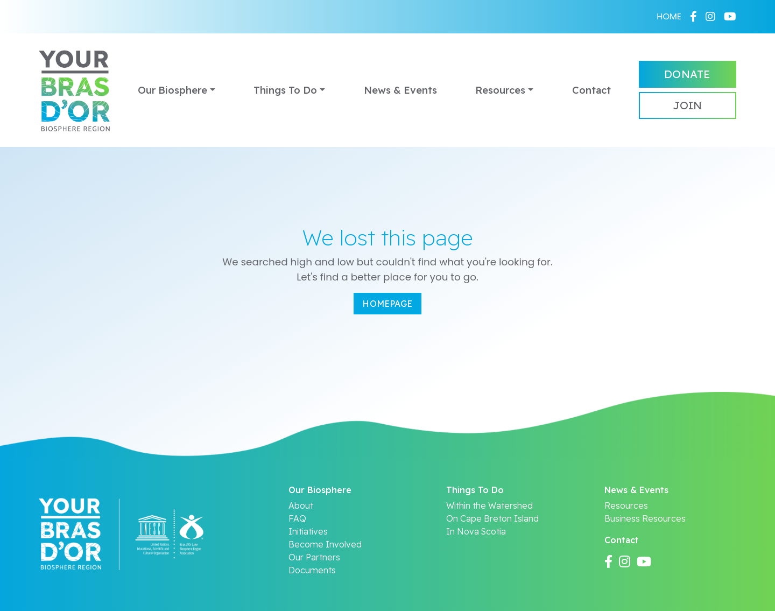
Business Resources (645, 518)
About (300, 505)
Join (687, 105)
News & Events (400, 90)
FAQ (297, 518)
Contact (591, 90)
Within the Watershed (489, 505)
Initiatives (308, 531)
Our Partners (314, 557)
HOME (669, 16)
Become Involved (325, 544)
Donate (687, 74)
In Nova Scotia (476, 531)
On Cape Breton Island (492, 518)
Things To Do (285, 90)
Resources (500, 90)
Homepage (387, 303)
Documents (312, 570)
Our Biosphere (172, 90)
